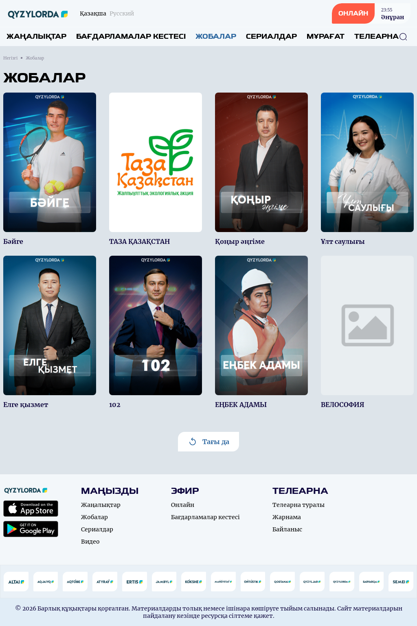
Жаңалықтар (36, 36)
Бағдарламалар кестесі (131, 36)
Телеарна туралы (298, 505)
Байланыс (287, 529)
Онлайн (182, 505)
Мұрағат (326, 36)
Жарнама (286, 517)
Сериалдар (271, 36)
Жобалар (215, 36)
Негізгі (10, 58)
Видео (90, 541)
